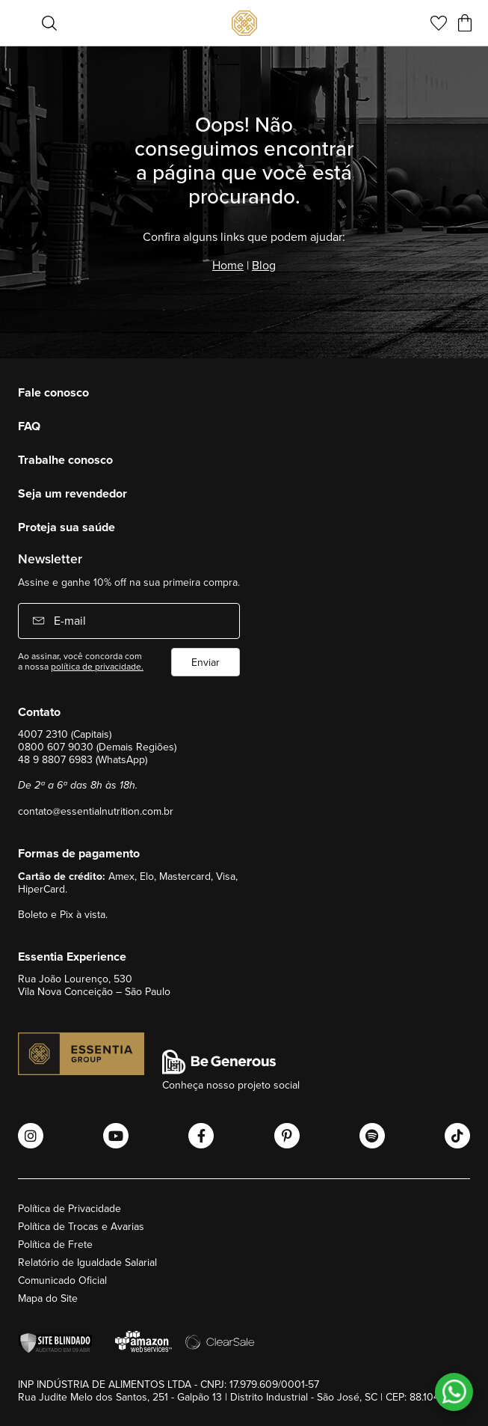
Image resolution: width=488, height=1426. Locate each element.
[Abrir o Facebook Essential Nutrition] (201, 1135)
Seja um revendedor (72, 493)
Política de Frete (55, 1244)
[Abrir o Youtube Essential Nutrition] (116, 1135)
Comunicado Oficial (62, 1280)
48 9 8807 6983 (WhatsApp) (82, 759)
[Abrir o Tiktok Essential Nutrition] (457, 1135)
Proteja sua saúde (66, 527)
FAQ (29, 426)
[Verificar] (59, 1343)
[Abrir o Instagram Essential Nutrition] (30, 1135)
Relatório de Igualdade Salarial (87, 1262)
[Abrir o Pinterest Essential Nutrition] (287, 1135)
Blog (264, 265)
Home (228, 265)
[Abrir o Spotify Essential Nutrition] (372, 1135)
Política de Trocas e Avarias (81, 1226)
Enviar (205, 662)
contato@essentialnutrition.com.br (95, 811)
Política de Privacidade (69, 1208)
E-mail (68, 620)
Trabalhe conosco (65, 459)
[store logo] (244, 23)
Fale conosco (53, 392)
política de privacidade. (97, 666)
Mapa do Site (48, 1298)
